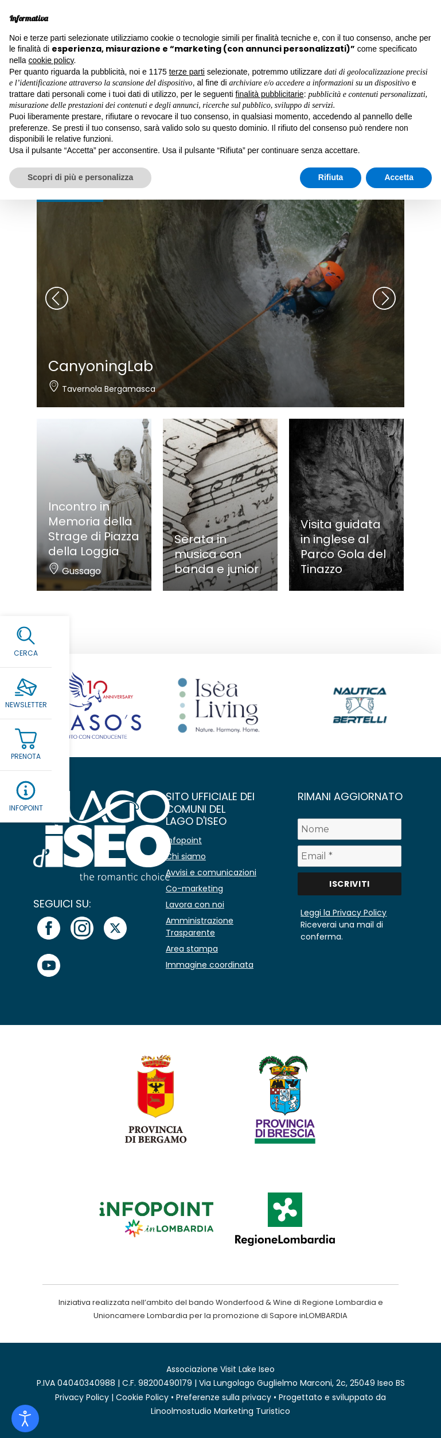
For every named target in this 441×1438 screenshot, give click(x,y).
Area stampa (192, 948)
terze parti (187, 71)
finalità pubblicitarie (270, 94)
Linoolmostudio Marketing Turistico (220, 1411)
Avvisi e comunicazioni (211, 872)
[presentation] (56, 298)
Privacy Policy (82, 1397)
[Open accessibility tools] (25, 1418)
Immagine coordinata (209, 965)
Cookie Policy (142, 1397)
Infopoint (184, 840)
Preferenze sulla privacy (223, 1397)
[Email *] (349, 856)
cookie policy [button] (50, 60)
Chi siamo (186, 856)
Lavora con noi (195, 904)
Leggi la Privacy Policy (343, 912)
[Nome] (349, 829)
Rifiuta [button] (331, 177)
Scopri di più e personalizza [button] (80, 177)
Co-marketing (194, 888)
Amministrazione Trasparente (199, 926)
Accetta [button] (398, 177)
